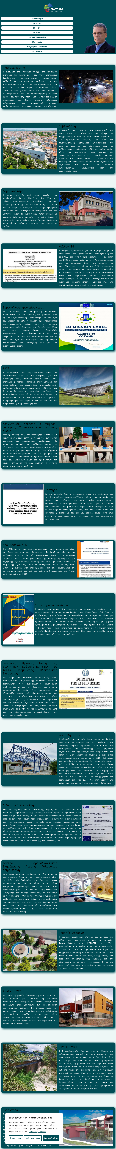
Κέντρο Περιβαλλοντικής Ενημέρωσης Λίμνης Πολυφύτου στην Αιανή (30, 866)
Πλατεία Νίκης (14, 67)
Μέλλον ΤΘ (66, 246)
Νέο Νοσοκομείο (15, 545)
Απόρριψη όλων (33, 1138)
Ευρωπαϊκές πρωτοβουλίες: (23, 307)
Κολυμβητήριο (69, 735)
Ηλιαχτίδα (10, 1110)
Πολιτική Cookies (37, 1131)
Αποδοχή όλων (51, 1138)
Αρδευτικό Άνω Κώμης (19, 805)
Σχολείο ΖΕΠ (12, 991)
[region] (34, 1128)
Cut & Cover (68, 1047)
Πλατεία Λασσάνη (71, 933)
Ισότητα (51, 490)
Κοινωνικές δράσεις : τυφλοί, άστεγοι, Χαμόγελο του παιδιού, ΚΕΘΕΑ (30, 427)
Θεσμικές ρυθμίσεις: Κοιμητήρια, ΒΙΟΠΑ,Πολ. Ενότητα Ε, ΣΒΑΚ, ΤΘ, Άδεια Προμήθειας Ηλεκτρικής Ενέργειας (30, 668)
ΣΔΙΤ (6, 368)
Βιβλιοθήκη (67, 126)
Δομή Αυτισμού (14, 191)
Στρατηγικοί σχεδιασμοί (54, 605)
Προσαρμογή (15, 1138)
